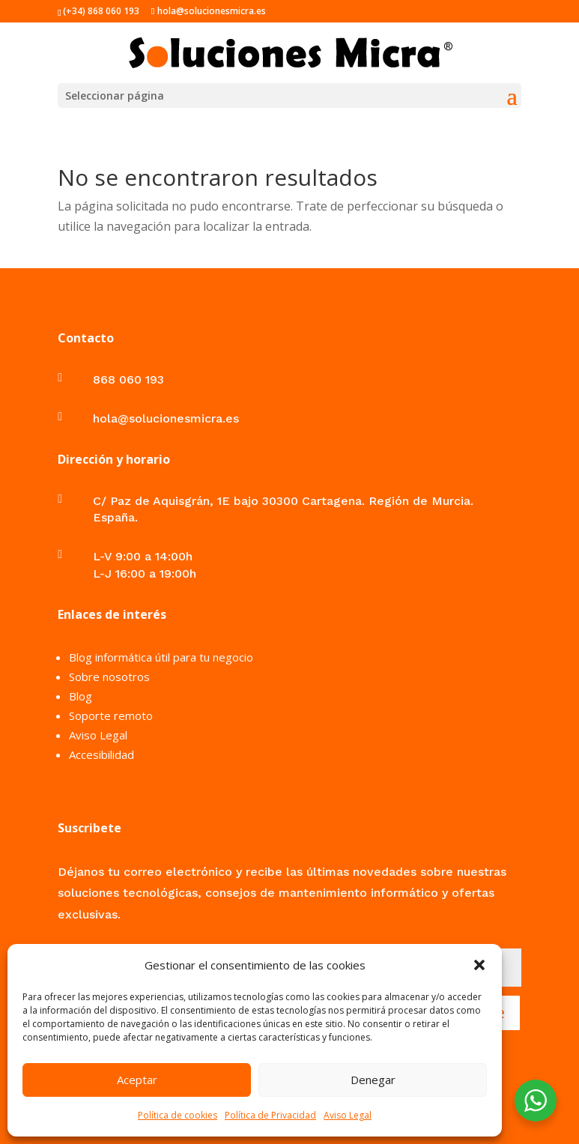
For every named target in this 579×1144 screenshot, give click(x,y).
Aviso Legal (348, 1115)
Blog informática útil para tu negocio (161, 657)
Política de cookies (177, 1115)
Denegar (373, 1079)
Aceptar (137, 1079)
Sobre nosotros (109, 676)
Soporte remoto (111, 715)
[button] (479, 964)
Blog (80, 695)
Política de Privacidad (270, 1115)
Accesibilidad (101, 754)
